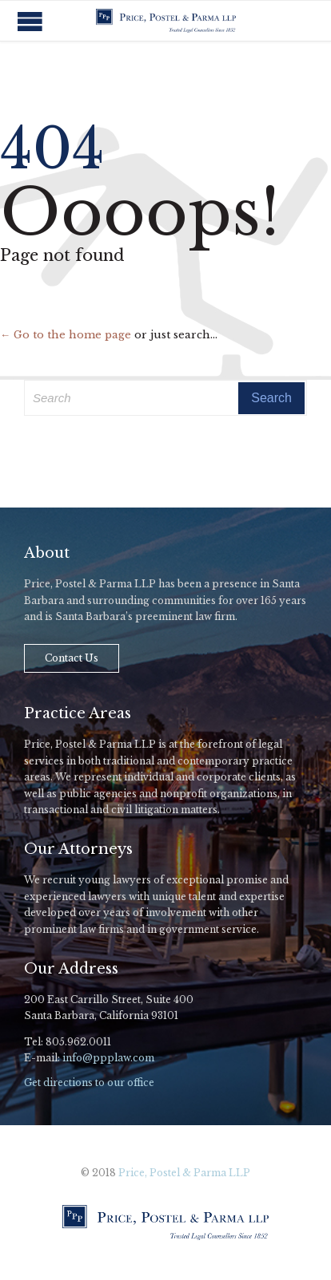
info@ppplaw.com (108, 1058)
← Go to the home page (65, 335)
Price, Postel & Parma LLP (184, 1173)
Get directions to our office (89, 1082)
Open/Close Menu (30, 21)
